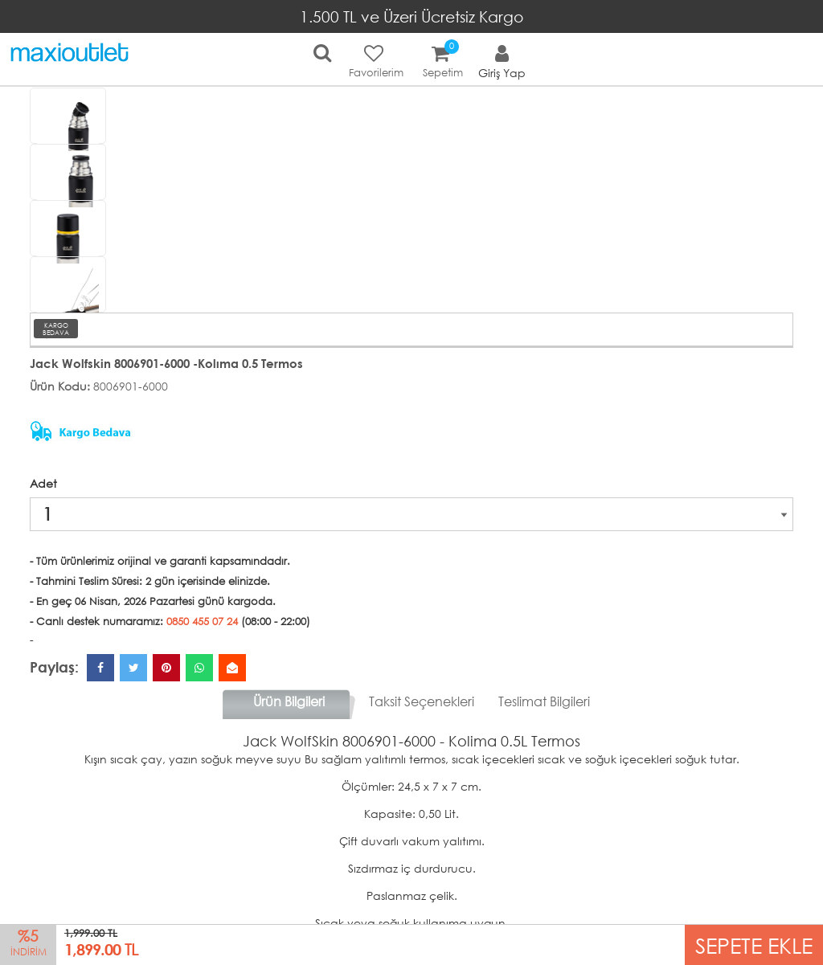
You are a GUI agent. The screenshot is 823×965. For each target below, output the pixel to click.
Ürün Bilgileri (289, 701)
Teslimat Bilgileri (544, 701)
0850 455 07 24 (202, 621)
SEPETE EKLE (754, 944)
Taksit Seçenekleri (421, 701)
